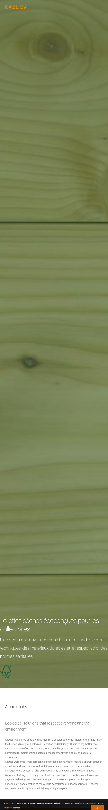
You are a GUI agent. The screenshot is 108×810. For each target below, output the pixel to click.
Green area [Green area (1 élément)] (92, 730)
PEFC (64, 610)
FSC (70, 610)
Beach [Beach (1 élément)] (90, 726)
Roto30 (92, 685)
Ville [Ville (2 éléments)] (84, 742)
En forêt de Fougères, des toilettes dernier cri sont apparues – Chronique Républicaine (51, 731)
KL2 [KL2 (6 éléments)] (76, 734)
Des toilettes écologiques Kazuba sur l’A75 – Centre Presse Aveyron (51, 746)
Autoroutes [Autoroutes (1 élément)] (80, 726)
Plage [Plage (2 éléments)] (77, 742)
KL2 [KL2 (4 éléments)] (81, 734)
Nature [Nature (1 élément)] (77, 738)
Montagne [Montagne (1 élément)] (95, 734)
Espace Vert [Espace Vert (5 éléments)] (80, 730)
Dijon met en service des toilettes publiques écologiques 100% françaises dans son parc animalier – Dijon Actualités (53, 764)
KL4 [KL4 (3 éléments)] (87, 734)
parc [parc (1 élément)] (94, 738)
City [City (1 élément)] (97, 726)
